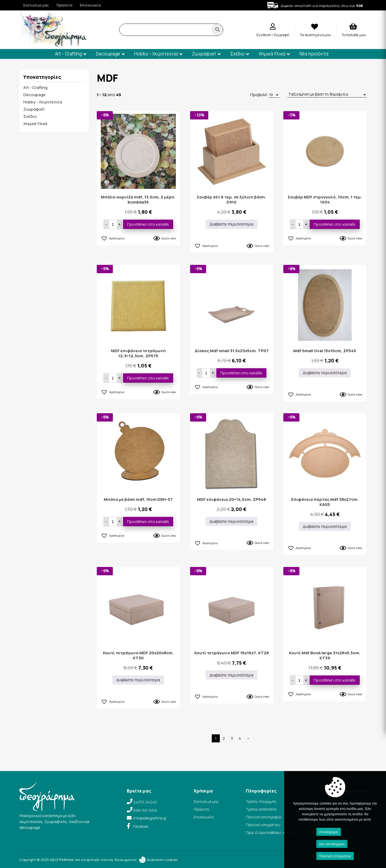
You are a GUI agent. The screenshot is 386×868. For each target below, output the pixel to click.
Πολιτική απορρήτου (263, 824)
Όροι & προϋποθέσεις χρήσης (270, 832)
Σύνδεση (264, 34)
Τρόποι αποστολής (261, 809)
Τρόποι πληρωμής (261, 801)
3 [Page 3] (232, 738)
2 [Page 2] (223, 738)
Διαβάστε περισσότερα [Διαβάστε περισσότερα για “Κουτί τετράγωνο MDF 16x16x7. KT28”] (231, 675)
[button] (112, 237)
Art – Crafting (68, 54)
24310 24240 (145, 802)
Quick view (168, 238)
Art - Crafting (35, 87)
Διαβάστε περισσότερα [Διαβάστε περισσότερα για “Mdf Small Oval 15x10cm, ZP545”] (325, 372)
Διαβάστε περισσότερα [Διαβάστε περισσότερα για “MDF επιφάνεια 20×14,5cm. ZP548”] (231, 521)
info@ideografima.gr (150, 818)
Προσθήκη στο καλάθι (148, 224)
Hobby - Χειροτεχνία (42, 102)
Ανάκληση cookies (158, 859)
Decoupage (108, 54)
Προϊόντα (64, 5)
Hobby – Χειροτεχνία (156, 54)
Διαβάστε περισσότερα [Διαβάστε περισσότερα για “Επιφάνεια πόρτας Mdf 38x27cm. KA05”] (325, 526)
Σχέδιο (237, 54)
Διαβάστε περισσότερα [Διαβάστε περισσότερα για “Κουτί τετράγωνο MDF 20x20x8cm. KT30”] (138, 680)
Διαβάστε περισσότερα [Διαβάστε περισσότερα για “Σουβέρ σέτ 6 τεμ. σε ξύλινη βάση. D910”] (231, 224)
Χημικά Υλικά (272, 54)
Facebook (141, 826)
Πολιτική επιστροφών (264, 817)
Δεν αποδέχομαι (332, 844)
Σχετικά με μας (36, 5)
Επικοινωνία (90, 5)
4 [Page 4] (240, 738)
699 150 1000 (145, 810)
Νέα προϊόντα (313, 54)
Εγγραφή (281, 34)
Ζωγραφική (204, 54)
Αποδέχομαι (328, 832)
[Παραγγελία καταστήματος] (327, 94)
